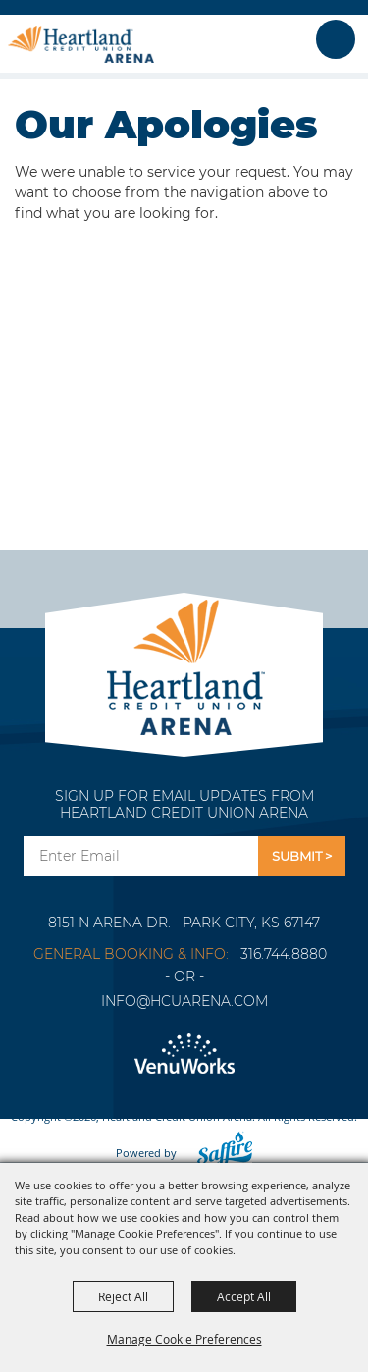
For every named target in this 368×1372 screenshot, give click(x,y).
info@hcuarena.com (184, 1001)
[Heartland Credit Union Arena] (81, 44)
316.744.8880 (283, 954)
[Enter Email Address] (141, 856)
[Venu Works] (184, 1054)
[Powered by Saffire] (218, 1152)
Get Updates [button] (301, 856)
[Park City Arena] (184, 662)
